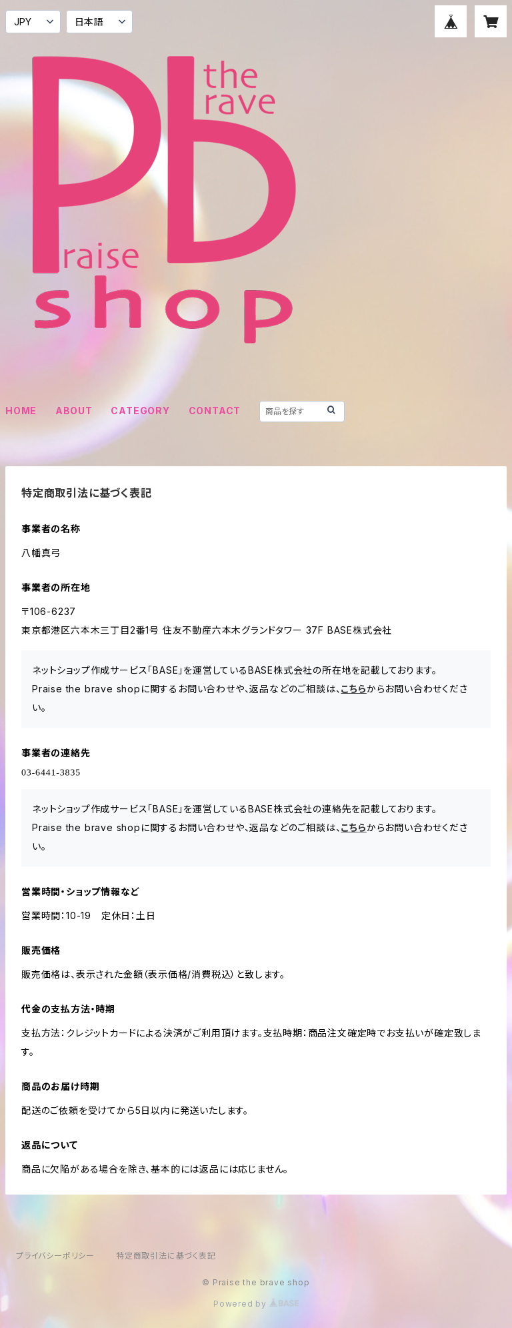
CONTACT (215, 410)
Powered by (256, 1304)
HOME (21, 410)
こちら (353, 688)
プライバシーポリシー (55, 1256)
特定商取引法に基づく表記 (166, 1256)
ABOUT (74, 410)
